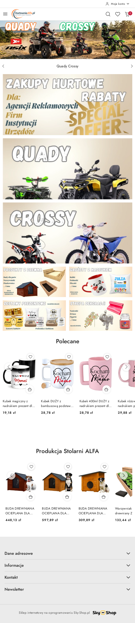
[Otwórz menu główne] (5, 13)
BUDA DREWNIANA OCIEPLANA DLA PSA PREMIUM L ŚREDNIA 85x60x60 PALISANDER (19, 510)
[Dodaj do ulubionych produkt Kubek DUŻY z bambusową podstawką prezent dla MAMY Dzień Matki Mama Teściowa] (68, 356)
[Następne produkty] (126, 367)
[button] (67, 345)
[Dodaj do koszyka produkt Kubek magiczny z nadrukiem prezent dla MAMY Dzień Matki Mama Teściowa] (30, 389)
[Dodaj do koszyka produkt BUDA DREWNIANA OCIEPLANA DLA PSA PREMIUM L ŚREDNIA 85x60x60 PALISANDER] (31, 497)
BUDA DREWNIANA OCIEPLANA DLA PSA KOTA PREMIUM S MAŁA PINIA (93, 510)
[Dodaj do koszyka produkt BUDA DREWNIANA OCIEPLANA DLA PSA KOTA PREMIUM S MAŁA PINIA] (104, 497)
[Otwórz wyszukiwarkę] (108, 14)
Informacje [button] (67, 565)
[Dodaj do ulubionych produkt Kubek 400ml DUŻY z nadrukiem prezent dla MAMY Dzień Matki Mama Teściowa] (107, 356)
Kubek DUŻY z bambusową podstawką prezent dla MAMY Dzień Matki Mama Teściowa (57, 403)
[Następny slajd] (132, 66)
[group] (67, 39)
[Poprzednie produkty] (9, 367)
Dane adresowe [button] (67, 553)
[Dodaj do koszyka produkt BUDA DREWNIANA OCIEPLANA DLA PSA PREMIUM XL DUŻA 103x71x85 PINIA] (67, 497)
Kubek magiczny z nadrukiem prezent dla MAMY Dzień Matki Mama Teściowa (18, 403)
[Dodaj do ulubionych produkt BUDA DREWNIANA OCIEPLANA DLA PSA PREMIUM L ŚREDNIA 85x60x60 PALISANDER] (31, 466)
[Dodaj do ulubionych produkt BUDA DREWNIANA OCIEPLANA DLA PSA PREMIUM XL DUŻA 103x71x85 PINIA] (68, 466)
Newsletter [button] (67, 589)
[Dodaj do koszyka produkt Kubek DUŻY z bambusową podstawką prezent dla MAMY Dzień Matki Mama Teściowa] (68, 389)
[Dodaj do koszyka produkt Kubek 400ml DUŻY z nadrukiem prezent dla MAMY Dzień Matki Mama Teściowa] (106, 389)
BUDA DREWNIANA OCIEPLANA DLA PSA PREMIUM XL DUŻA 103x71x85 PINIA (56, 510)
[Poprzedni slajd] (3, 66)
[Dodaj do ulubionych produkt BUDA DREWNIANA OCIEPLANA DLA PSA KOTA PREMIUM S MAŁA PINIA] (104, 466)
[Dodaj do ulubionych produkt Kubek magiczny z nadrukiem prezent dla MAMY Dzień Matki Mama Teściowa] (30, 356)
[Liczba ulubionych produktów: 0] (117, 14)
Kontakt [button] (67, 577)
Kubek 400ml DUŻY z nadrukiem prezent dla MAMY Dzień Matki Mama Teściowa (95, 403)
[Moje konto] (118, 4)
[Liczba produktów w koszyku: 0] (127, 14)
